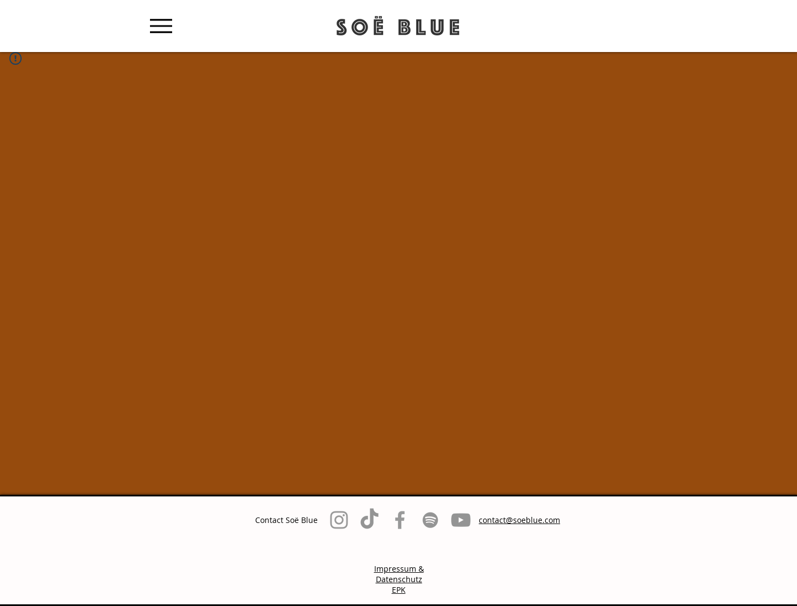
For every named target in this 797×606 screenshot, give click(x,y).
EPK (399, 589)
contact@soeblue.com (519, 520)
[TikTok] (369, 520)
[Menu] (161, 26)
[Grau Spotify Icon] (430, 520)
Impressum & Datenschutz (399, 573)
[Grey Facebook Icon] (400, 520)
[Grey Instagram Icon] (339, 520)
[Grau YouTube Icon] (461, 520)
